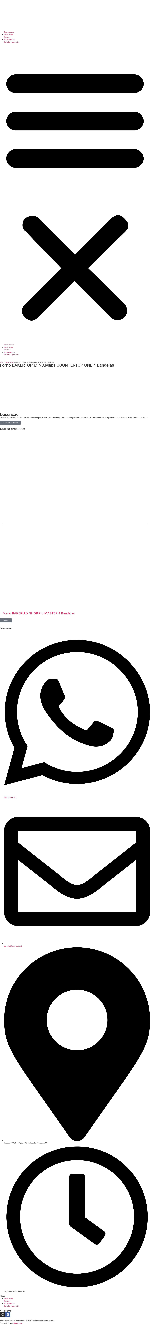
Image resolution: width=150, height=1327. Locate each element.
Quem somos (9, 32)
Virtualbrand (17, 1323)
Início (1, 362)
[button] (75, 193)
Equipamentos (9, 39)
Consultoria (8, 34)
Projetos (7, 37)
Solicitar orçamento (11, 42)
